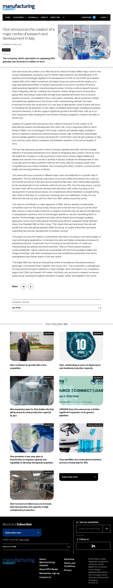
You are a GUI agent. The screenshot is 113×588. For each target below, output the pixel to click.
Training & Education (95, 425)
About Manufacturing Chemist (47, 562)
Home (7, 17)
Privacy (68, 570)
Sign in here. (24, 540)
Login (103, 17)
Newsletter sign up (49, 573)
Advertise (69, 559)
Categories (18, 17)
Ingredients (6, 49)
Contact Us (45, 577)
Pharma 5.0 (33, 17)
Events (44, 17)
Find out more (9, 547)
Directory (55, 17)
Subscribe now (70, 477)
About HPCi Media (48, 569)
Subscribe (88, 17)
